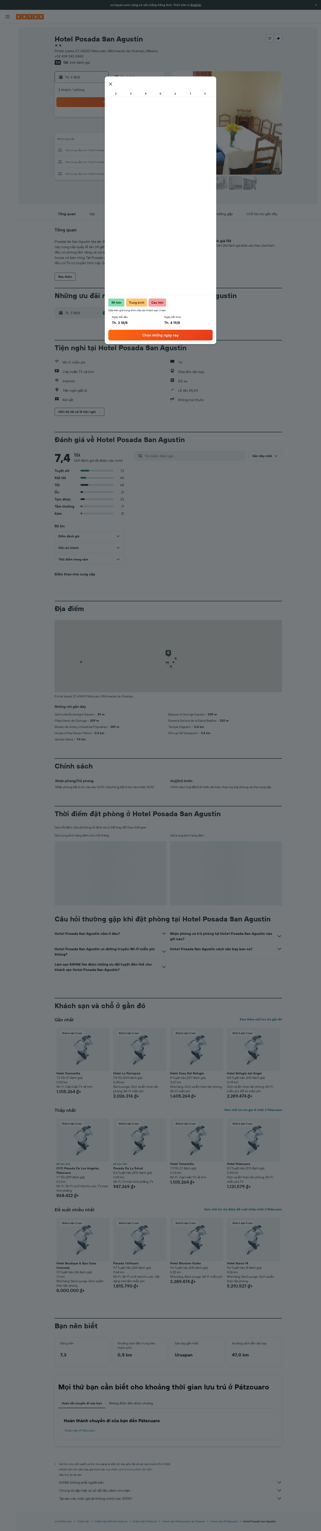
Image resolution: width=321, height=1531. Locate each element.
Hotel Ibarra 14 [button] (237, 1263)
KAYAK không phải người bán (170, 1482)
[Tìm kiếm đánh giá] (193, 456)
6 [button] (121, 129)
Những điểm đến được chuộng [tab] (131, 1403)
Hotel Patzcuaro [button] (238, 1164)
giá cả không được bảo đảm (135, 1469)
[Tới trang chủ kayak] (30, 16)
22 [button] (142, 150)
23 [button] (153, 150)
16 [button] (153, 140)
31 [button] (89, 172)
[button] (316, 5)
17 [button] (89, 150)
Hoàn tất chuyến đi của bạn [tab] (82, 1403)
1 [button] (142, 118)
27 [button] (121, 161)
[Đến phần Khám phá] (7, 61)
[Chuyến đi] (7, 93)
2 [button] (153, 118)
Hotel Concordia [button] (68, 1073)
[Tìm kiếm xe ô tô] (7, 49)
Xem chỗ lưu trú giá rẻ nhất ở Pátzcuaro (253, 1110)
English (196, 5)
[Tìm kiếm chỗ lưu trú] (7, 39)
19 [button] (110, 150)
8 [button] (143, 129)
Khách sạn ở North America (111, 1521)
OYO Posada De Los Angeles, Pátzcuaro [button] (78, 1170)
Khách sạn (83, 1521)
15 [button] (142, 140)
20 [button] (121, 150)
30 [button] (153, 161)
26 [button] (110, 161)
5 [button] (110, 129)
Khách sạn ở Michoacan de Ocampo (183, 1521)
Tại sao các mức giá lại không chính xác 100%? (170, 1498)
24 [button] (89, 161)
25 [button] (100, 161)
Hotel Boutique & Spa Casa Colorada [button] (76, 1265)
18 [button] (99, 150)
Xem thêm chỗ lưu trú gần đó (261, 1019)
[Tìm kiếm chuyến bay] (7, 30)
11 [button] (99, 140)
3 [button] (89, 129)
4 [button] (100, 129)
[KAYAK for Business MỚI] (7, 80)
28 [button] (132, 161)
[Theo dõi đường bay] (7, 71)
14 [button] (132, 140)
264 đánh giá (80, 62)
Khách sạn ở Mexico (145, 1521)
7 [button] (132, 129)
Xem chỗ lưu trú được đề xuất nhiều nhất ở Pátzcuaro (243, 1209)
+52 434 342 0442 (69, 56)
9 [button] (153, 129)
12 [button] (110, 140)
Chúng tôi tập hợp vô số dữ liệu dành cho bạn (170, 1490)
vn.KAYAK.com (63, 1521)
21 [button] (132, 150)
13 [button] (121, 140)
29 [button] (142, 161)
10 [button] (89, 140)
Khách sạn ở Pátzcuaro (80, 1430)
